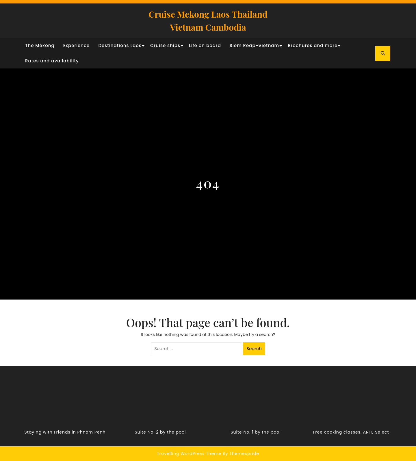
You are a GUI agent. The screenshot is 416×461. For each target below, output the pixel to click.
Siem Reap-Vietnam (254, 45)
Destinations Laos (120, 45)
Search (254, 348)
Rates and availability (52, 61)
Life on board (205, 45)
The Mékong (40, 45)
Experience (76, 45)
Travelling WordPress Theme (189, 453)
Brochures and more (312, 45)
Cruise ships (165, 45)
